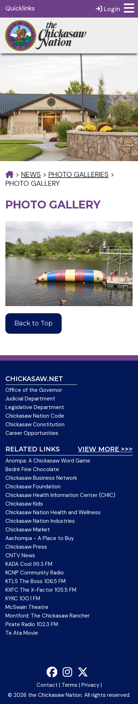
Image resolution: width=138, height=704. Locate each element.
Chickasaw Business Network (41, 478)
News (31, 174)
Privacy (90, 685)
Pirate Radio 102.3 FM (31, 624)
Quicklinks (20, 8)
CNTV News (20, 555)
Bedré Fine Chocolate (32, 469)
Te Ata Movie (21, 633)
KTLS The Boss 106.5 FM (35, 581)
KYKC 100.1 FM (22, 598)
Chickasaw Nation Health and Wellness (53, 512)
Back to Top (33, 323)
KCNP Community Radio (34, 572)
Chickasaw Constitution (35, 424)
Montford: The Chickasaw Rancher (47, 615)
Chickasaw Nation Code (34, 415)
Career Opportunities (31, 433)
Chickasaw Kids (24, 503)
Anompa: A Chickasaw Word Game (47, 460)
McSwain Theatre (26, 607)
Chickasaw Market (27, 529)
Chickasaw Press (26, 546)
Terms (69, 685)
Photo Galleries (78, 174)
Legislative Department (34, 407)
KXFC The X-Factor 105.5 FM (40, 589)
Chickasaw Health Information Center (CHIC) (60, 495)
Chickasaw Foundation (33, 486)
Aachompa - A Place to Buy (39, 538)
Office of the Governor (33, 390)
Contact (47, 685)
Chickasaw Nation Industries (40, 521)
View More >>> (105, 449)
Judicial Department (30, 398)
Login (108, 8)
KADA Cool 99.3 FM (28, 564)
